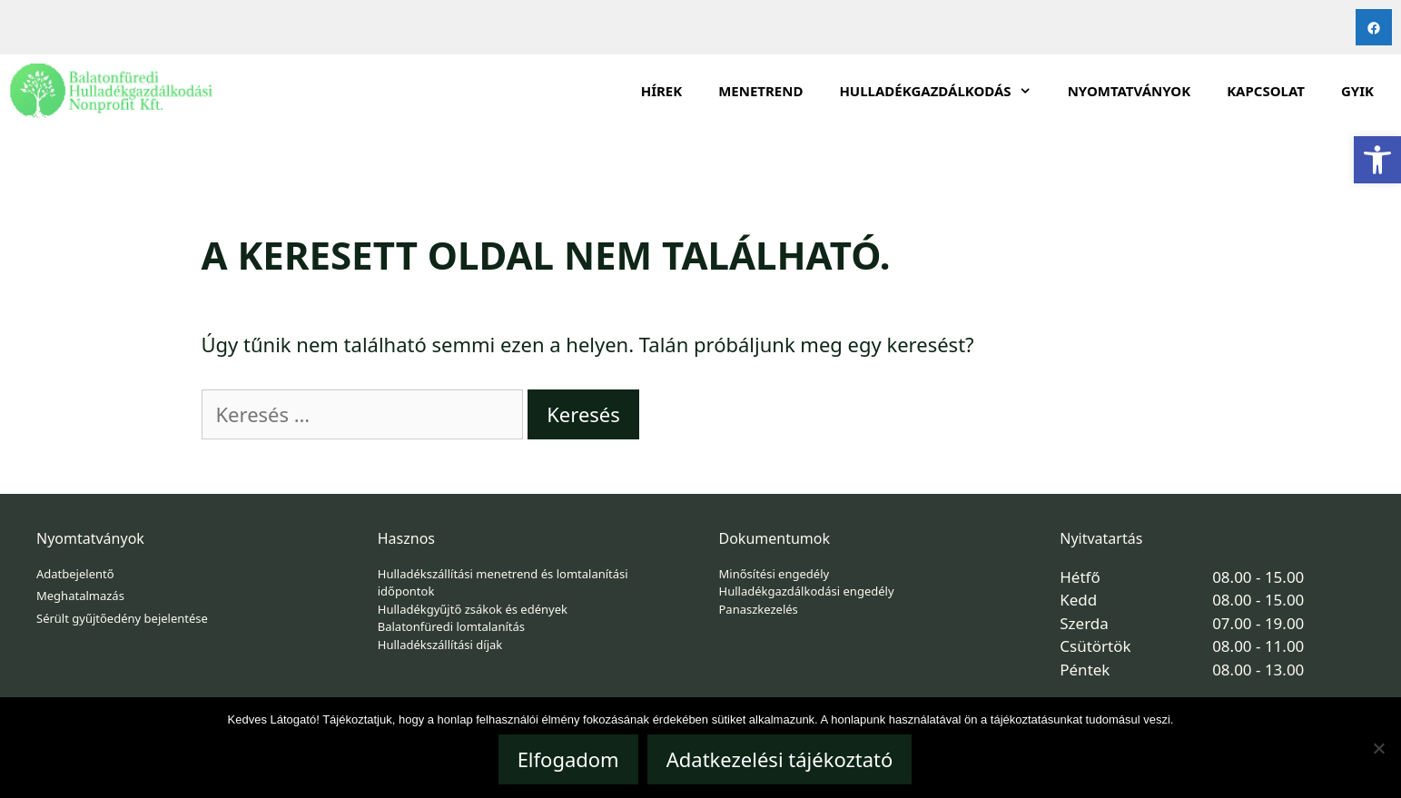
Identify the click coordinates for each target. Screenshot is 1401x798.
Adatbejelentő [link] (75, 574)
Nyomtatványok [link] (1129, 91)
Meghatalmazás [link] (80, 595)
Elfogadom (568, 759)
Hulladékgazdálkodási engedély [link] (806, 591)
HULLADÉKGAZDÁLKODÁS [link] (944, 91)
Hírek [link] (662, 91)
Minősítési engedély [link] (774, 574)
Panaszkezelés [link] (758, 609)
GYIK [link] (1357, 91)
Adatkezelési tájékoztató (779, 759)
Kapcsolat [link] (1266, 91)
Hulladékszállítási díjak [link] (440, 644)
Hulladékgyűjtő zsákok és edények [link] (472, 609)
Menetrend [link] (760, 91)
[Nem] (1378, 748)
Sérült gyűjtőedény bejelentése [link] (122, 618)
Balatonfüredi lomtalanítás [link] (451, 626)
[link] (1377, 159)
